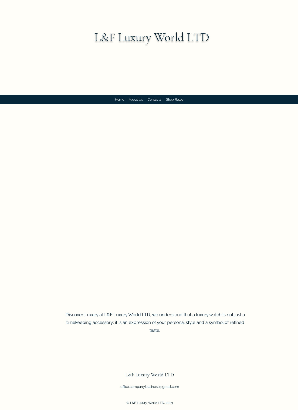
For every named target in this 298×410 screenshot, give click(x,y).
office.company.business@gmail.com (149, 387)
